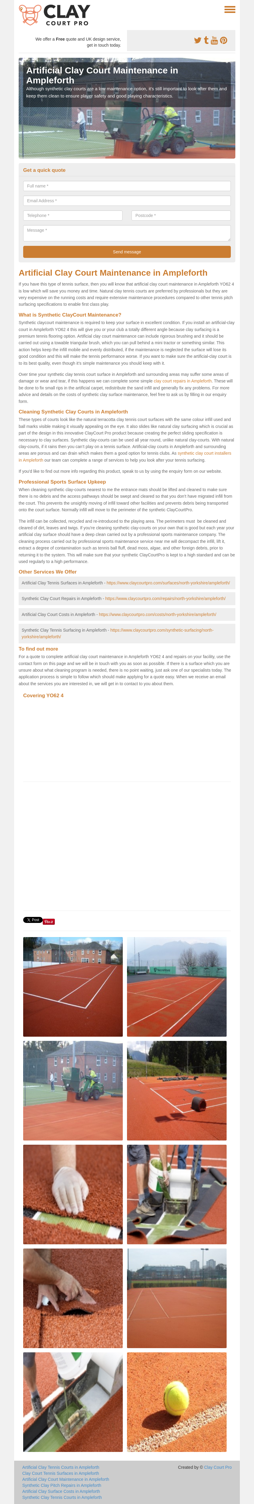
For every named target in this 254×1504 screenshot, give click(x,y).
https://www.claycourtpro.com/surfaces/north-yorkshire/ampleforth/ (168, 582)
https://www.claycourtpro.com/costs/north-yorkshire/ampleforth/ (157, 614)
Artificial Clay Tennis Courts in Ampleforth (60, 1467)
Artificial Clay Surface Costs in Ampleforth (61, 1491)
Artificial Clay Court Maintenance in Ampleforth (65, 1479)
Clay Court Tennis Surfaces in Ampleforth (60, 1473)
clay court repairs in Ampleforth (183, 381)
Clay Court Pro (218, 1467)
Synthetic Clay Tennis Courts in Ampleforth (62, 1497)
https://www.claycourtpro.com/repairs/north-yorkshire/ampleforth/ (165, 598)
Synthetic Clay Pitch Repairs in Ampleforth (61, 1485)
